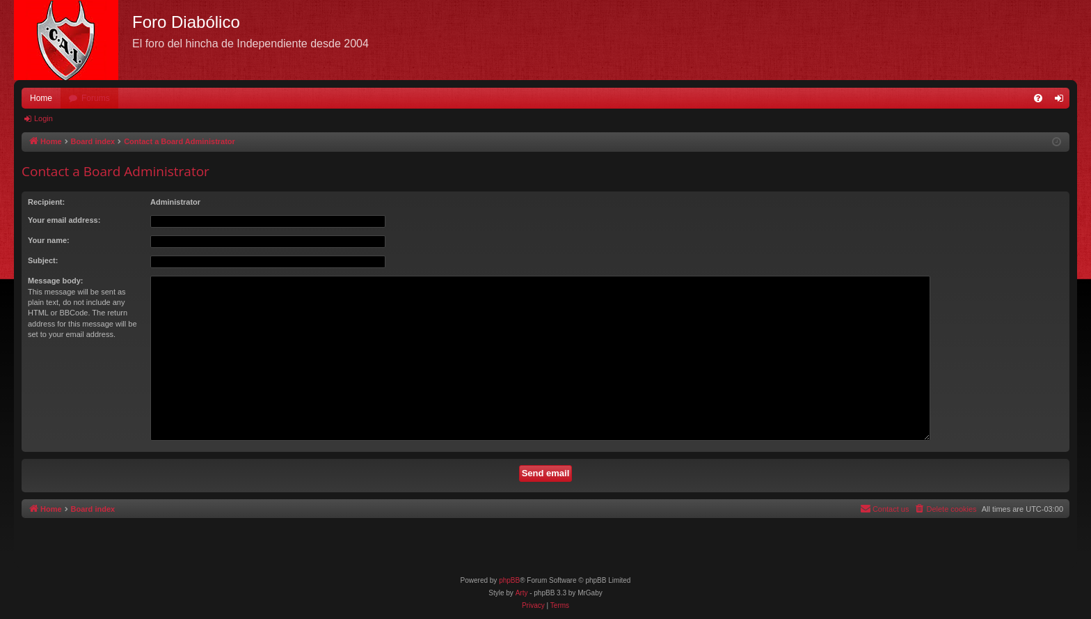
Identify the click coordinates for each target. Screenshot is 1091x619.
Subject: (43, 260)
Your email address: (64, 220)
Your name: (49, 240)
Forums (95, 98)
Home (41, 98)
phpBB (509, 580)
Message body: (55, 280)
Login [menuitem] (1062, 101)
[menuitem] (1038, 98)
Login (43, 118)
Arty (522, 593)
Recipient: (46, 202)
